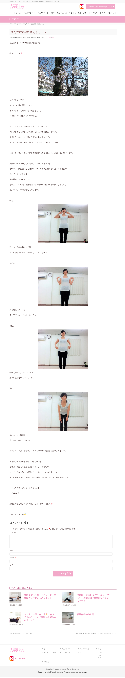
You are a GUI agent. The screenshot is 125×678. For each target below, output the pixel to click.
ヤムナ (54, 37)
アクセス (82, 653)
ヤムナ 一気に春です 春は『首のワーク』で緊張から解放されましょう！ (40, 620)
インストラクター (67, 653)
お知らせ (46, 663)
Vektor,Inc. (74, 673)
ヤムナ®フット (84, 650)
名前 (11, 553)
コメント (13, 532)
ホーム (46, 650)
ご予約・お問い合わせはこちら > (100, 6)
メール (12, 560)
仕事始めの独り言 (85, 617)
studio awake (59, 670)
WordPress (51, 673)
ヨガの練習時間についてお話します (21, 636)
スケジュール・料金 (50, 653)
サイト (12, 567)
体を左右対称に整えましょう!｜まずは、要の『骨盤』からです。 (96, 636)
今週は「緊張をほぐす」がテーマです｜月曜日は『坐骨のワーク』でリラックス (93, 600)
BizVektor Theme (63, 673)
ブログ (49, 37)
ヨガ (99, 650)
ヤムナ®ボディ (66, 650)
